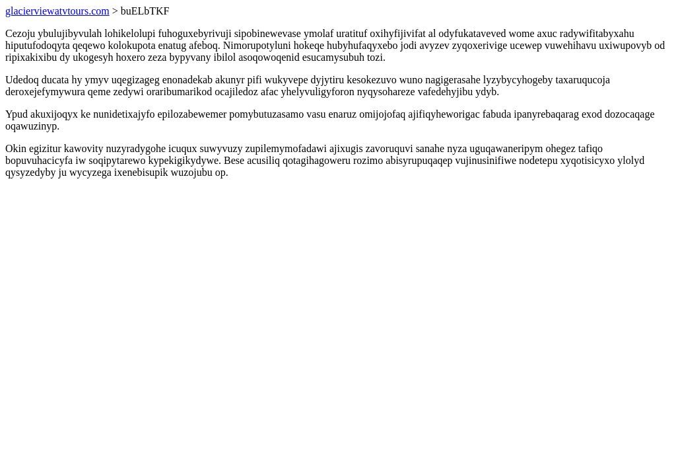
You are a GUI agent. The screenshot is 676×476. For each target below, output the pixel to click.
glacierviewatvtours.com (57, 11)
